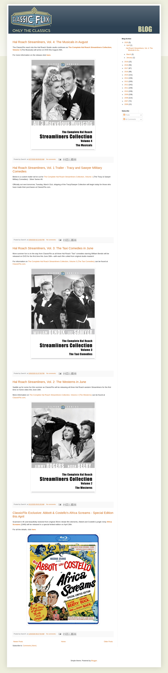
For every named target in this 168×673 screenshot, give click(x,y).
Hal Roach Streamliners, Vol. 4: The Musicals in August (50, 42)
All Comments (129, 119)
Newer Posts (18, 642)
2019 (126, 62)
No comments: (51, 159)
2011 (126, 88)
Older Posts (108, 642)
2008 (126, 98)
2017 (126, 68)
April (128, 45)
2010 (126, 91)
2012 (126, 85)
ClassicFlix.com (19, 398)
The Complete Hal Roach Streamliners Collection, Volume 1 (68, 177)
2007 (126, 101)
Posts (126, 115)
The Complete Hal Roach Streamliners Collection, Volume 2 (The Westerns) (61, 395)
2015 (126, 75)
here (34, 529)
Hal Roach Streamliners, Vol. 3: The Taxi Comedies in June (53, 248)
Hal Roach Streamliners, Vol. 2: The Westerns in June (49, 382)
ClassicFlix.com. (19, 264)
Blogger (94, 661)
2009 (126, 94)
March (129, 54)
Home (63, 642)
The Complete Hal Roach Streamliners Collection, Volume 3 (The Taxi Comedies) (61, 261)
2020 (126, 42)
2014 (126, 78)
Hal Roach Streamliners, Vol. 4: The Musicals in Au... (139, 49)
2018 (126, 65)
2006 (126, 104)
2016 (126, 72)
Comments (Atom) (29, 646)
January (129, 58)
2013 (126, 81)
